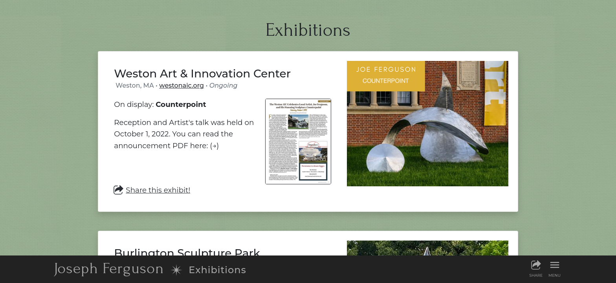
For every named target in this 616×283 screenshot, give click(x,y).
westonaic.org (181, 85)
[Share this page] (535, 268)
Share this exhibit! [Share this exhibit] (152, 190)
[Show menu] (554, 268)
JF (109, 268)
